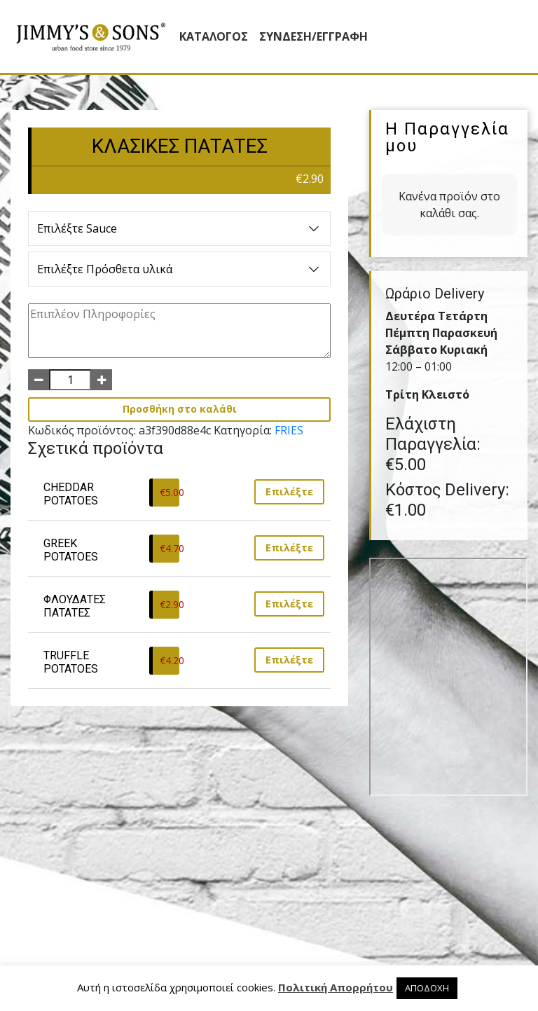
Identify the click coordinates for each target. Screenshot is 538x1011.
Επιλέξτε (289, 491)
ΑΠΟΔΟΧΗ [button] (427, 988)
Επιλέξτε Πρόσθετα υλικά (179, 269)
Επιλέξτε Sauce (179, 228)
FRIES (289, 430)
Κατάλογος (213, 36)
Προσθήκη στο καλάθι (180, 408)
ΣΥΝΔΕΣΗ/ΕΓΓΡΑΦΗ (313, 36)
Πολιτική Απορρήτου (335, 987)
